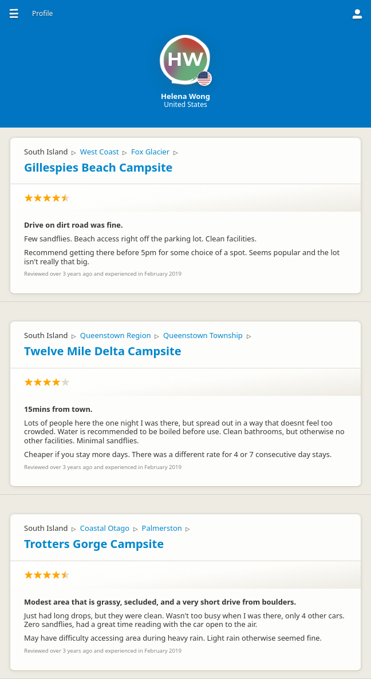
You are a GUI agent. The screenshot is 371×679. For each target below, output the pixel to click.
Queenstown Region (115, 335)
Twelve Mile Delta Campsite (102, 351)
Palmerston (162, 528)
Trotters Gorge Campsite (94, 543)
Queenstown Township (203, 335)
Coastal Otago (104, 528)
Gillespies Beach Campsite (98, 167)
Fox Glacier (150, 151)
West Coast (99, 151)
